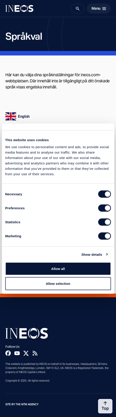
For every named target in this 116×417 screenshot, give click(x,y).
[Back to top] (105, 406)
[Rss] (35, 353)
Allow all (58, 269)
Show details (91, 254)
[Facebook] (8, 353)
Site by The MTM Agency (22, 404)
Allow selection (58, 283)
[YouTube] (17, 353)
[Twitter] (26, 353)
